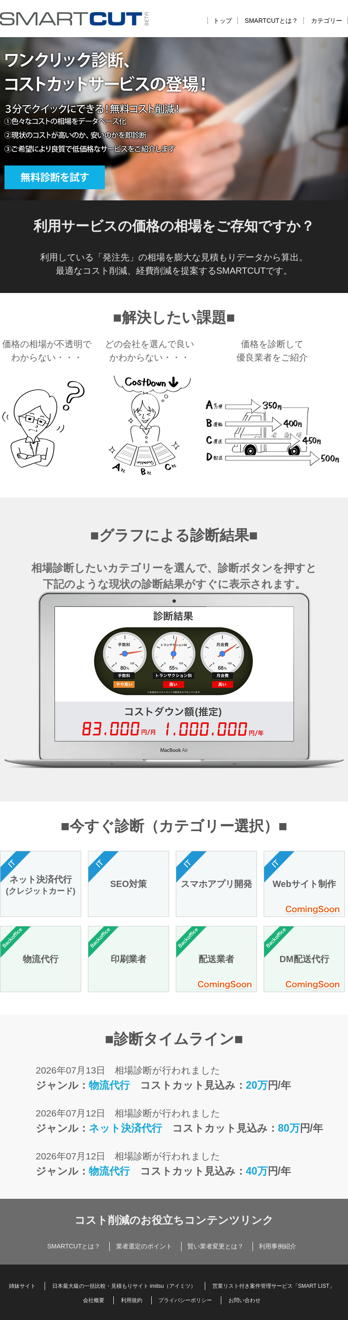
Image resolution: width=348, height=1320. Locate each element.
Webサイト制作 (304, 884)
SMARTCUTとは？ (271, 20)
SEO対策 (128, 884)
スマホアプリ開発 (216, 884)
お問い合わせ (244, 1300)
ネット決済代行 (40, 885)
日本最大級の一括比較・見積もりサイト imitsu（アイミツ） (124, 1286)
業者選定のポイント (144, 1246)
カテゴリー (326, 20)
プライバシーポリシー (185, 1300)
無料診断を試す (71, 181)
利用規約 (131, 1300)
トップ (222, 20)
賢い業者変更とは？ (215, 1246)
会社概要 (93, 1300)
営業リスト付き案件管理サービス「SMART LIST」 (273, 1286)
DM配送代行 (304, 959)
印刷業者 (128, 959)
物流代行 (40, 959)
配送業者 (216, 959)
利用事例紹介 (277, 1246)
